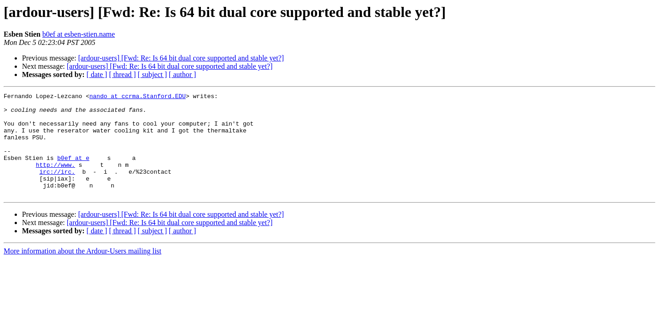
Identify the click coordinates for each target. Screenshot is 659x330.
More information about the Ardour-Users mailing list (83, 271)
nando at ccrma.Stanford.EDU (137, 97)
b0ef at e (73, 171)
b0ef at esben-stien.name (78, 34)
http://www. (55, 180)
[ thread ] (122, 74)
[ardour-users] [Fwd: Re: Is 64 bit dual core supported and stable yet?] (181, 58)
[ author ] (182, 74)
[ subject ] (152, 74)
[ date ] (96, 74)
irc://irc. (57, 188)
